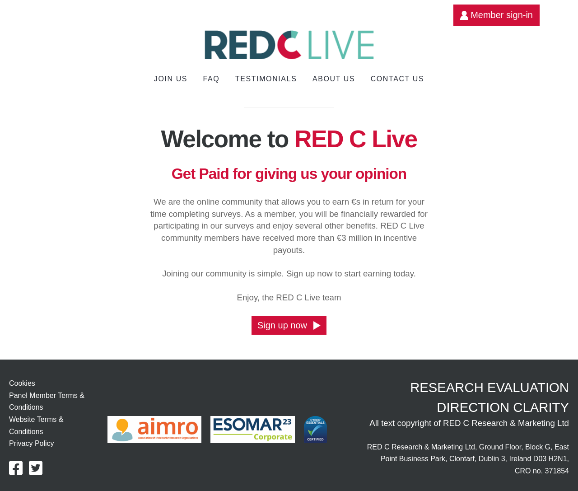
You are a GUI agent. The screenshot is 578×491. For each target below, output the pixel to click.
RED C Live (355, 139)
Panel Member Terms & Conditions (46, 402)
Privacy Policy (31, 443)
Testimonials (266, 79)
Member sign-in (496, 15)
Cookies (22, 383)
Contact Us (397, 79)
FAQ (211, 79)
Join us (170, 79)
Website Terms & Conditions (36, 425)
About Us (333, 79)
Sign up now (289, 325)
